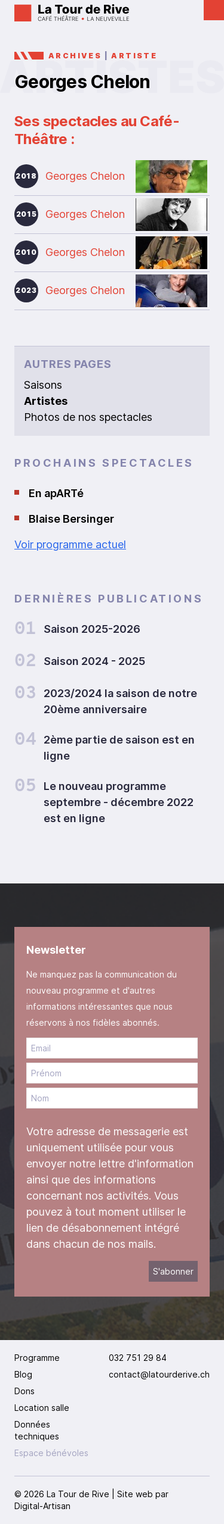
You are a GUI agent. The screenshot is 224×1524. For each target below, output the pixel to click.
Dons (24, 1391)
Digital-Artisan (42, 1506)
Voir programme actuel (70, 544)
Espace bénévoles (51, 1453)
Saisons (43, 385)
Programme (37, 1358)
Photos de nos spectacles (88, 417)
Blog (23, 1374)
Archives (75, 55)
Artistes (45, 401)
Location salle (41, 1408)
